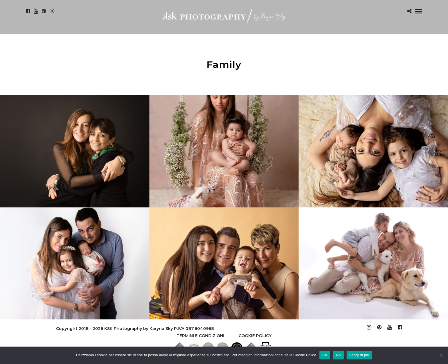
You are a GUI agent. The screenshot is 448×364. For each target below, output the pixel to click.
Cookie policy (255, 335)
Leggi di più (359, 355)
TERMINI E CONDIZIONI (200, 335)
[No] (441, 355)
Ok (324, 355)
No (338, 355)
